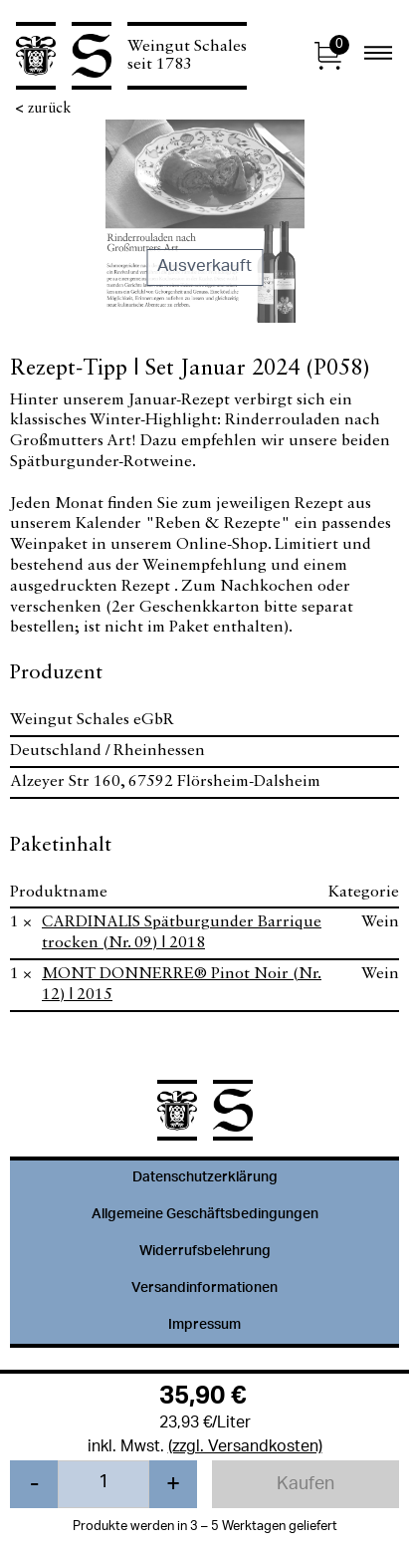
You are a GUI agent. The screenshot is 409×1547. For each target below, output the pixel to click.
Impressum (204, 1326)
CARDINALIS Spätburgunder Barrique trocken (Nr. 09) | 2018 (181, 932)
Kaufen (305, 1485)
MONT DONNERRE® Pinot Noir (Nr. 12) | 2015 (181, 984)
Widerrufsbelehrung (205, 1252)
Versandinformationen (204, 1289)
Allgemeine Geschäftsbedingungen (205, 1215)
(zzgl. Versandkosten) (245, 1448)
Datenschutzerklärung (205, 1178)
